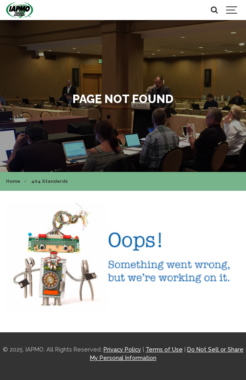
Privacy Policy (122, 349)
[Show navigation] (232, 10)
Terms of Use (164, 349)
